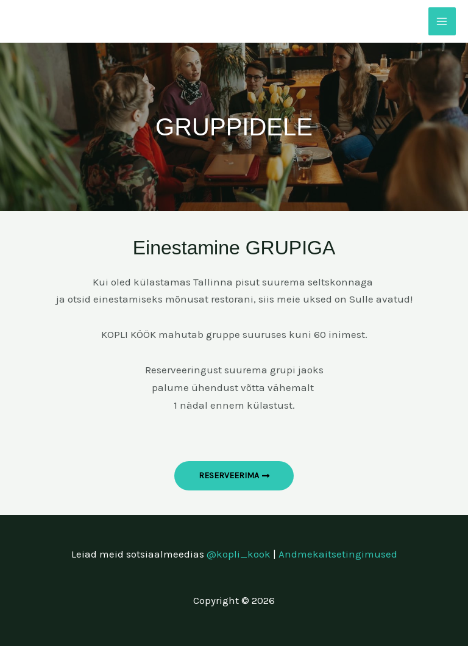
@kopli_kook (239, 554)
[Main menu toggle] (442, 21)
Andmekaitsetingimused (337, 554)
